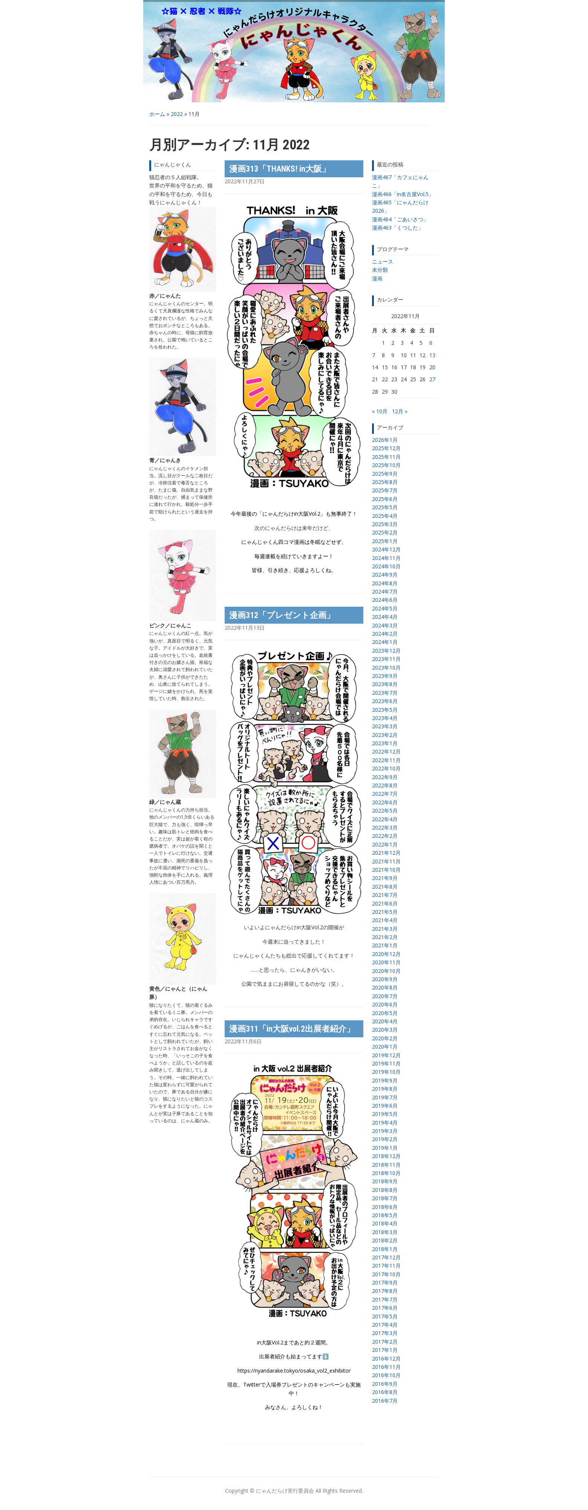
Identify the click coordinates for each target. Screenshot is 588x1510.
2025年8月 (385, 482)
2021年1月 (385, 945)
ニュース (382, 261)
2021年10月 (386, 869)
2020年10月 (386, 970)
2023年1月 (385, 743)
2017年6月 (385, 1307)
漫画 (377, 278)
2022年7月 (385, 793)
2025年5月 (385, 507)
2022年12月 (386, 751)
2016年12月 (386, 1358)
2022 (177, 113)
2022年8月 (385, 785)
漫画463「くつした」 (397, 227)
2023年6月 (385, 701)
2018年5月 (385, 1215)
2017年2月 (385, 1341)
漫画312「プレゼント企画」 (282, 615)
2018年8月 (385, 1189)
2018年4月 (385, 1223)
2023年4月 (385, 718)
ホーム (157, 113)
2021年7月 (385, 894)
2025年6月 (385, 498)
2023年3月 (385, 726)
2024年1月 (385, 641)
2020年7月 (385, 996)
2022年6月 (385, 802)
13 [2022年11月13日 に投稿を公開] (432, 355)
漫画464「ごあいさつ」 (400, 219)
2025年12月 (386, 448)
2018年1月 (385, 1249)
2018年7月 (385, 1198)
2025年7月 (385, 490)
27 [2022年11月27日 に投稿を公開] (432, 379)
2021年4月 (385, 920)
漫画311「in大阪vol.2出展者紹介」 (292, 1029)
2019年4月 (385, 1122)
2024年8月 (385, 583)
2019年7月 (385, 1097)
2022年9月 (385, 777)
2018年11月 (386, 1164)
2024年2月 (385, 633)
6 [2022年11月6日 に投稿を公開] (430, 342)
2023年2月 (385, 734)
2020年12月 (386, 953)
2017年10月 (386, 1274)
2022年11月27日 (245, 181)
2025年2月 (385, 532)
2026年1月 (385, 439)
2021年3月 (385, 928)
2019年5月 (385, 1113)
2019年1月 (385, 1147)
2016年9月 (385, 1383)
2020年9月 (385, 979)
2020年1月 (385, 1046)
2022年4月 (385, 819)
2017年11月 (386, 1265)
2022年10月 (386, 768)
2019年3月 (385, 1130)
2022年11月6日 (243, 1041)
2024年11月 (386, 558)
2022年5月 (385, 810)
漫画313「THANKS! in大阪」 (279, 169)
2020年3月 (385, 1029)
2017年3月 (385, 1332)
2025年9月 (385, 473)
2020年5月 (385, 1013)
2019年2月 (385, 1139)
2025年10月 (386, 465)
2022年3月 (385, 827)
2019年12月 (386, 1055)
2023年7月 (385, 692)
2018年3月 (385, 1232)
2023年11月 (386, 658)
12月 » (399, 411)
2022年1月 (385, 844)
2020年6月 (385, 1004)
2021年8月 (385, 886)
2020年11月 (386, 962)
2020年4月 (385, 1021)
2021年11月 (386, 861)
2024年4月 (385, 616)
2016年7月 (385, 1400)
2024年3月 (385, 625)
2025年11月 (386, 456)
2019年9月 (385, 1080)
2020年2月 (385, 1038)
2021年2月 (385, 937)
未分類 (380, 269)
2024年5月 (385, 608)
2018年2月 (385, 1240)
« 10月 (379, 411)
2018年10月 (386, 1173)
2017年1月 (385, 1349)
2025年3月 (385, 524)
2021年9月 (385, 877)
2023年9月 (385, 675)
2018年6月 (385, 1206)
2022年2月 (385, 835)
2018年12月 (386, 1156)
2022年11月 (386, 760)
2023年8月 (385, 684)
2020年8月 (385, 987)
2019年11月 (386, 1063)
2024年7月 (385, 591)
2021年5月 (385, 911)
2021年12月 (386, 852)
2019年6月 (385, 1105)
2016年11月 (386, 1366)
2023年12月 (386, 650)
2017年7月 (385, 1299)
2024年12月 (386, 549)
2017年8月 (385, 1290)
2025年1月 (385, 541)
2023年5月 (385, 709)
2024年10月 (386, 566)
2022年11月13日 (245, 627)
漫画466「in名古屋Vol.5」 (403, 194)
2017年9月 (385, 1282)
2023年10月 (386, 667)
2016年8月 (385, 1392)
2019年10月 (386, 1071)
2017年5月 (385, 1316)
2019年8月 (385, 1088)
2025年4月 (385, 515)
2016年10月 (386, 1375)
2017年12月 (386, 1257)
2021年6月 (385, 903)
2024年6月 (385, 599)
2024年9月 (385, 574)
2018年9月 (385, 1181)
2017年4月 (385, 1324)
